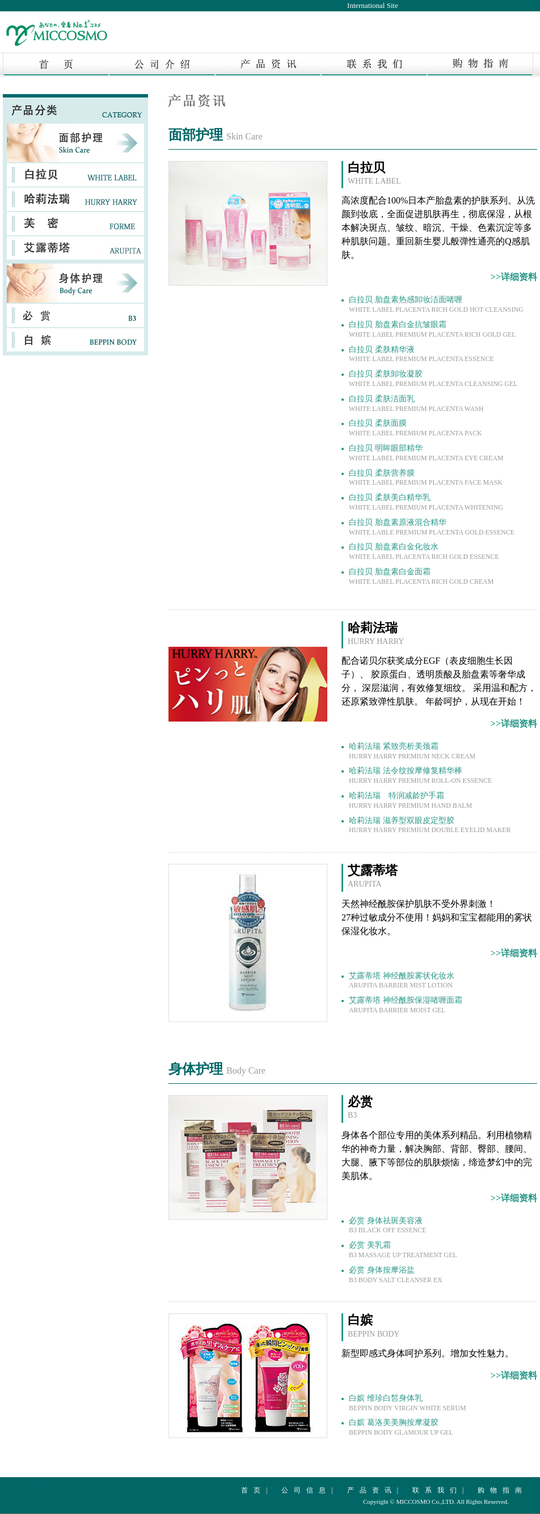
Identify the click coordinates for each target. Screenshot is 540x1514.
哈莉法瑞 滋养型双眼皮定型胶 (430, 825)
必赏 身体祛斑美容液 (387, 1225)
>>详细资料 (514, 277)
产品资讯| (375, 1490)
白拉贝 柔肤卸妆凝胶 (433, 379)
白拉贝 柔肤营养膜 (426, 478)
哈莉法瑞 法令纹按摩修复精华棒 (420, 775)
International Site (372, 5)
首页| (257, 1490)
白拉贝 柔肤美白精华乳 (426, 502)
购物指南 (503, 1490)
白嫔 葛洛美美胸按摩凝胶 (401, 1427)
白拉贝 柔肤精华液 (421, 354)
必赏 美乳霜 (403, 1250)
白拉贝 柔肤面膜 (415, 428)
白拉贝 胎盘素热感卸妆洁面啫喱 (436, 304)
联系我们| (440, 1490)
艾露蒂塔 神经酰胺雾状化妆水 (401, 981)
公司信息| (309, 1490)
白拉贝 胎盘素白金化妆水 (424, 551)
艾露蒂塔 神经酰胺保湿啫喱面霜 (405, 1005)
